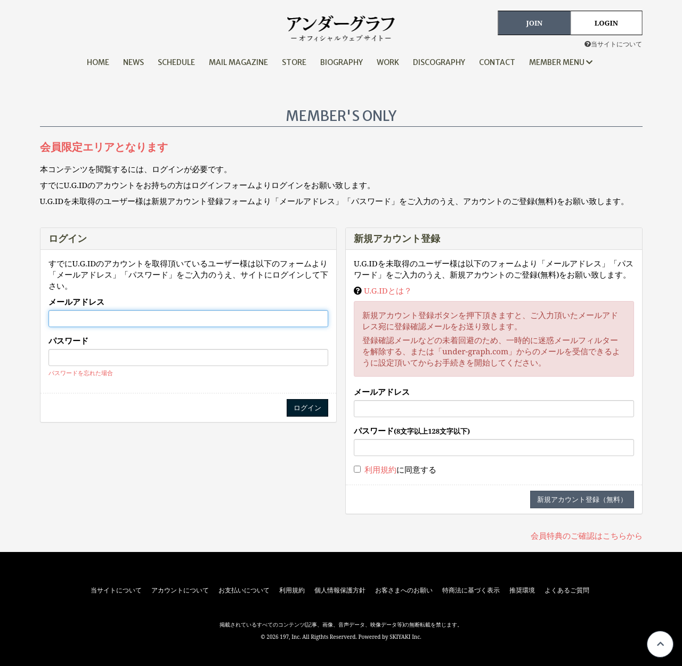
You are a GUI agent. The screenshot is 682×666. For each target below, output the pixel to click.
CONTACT (497, 62)
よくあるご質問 (567, 590)
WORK (388, 62)
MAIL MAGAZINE (238, 62)
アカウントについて (180, 590)
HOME (98, 62)
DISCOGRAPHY (439, 62)
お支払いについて (244, 590)
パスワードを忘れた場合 (80, 373)
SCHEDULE (176, 62)
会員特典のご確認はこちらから (587, 535)
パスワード (68, 340)
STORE (294, 62)
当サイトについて (613, 43)
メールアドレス (76, 301)
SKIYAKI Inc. (405, 636)
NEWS (133, 62)
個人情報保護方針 (340, 590)
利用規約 (380, 469)
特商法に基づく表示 (471, 590)
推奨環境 (522, 590)
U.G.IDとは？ (388, 290)
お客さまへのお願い (404, 590)
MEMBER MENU (560, 62)
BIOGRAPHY (341, 62)
